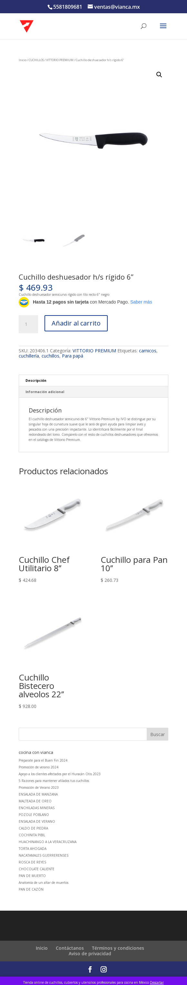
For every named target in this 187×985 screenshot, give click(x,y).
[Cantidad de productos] (28, 324)
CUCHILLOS (36, 60)
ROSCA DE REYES (32, 862)
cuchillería (29, 356)
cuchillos (50, 356)
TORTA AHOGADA (32, 848)
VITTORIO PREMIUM (60, 60)
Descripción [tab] (35, 380)
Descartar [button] (157, 982)
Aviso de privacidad (90, 953)
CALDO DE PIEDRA (33, 828)
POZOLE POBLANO (34, 814)
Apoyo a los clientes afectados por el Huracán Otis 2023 (60, 774)
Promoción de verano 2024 (38, 767)
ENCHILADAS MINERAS (36, 808)
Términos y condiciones (118, 948)
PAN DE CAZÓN (31, 889)
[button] (159, 74)
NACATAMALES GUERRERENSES (43, 855)
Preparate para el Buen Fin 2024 (43, 760)
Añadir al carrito (76, 323)
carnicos (147, 351)
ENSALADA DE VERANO (37, 821)
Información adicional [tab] (44, 392)
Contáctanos (70, 948)
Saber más (141, 302)
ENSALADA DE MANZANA (38, 794)
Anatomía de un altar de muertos (43, 882)
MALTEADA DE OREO (35, 801)
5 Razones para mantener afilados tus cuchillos (54, 780)
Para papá (72, 356)
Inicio (22, 60)
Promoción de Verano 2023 (39, 787)
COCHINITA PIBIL (32, 835)
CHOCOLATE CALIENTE (36, 869)
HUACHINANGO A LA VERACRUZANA (47, 842)
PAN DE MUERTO (32, 875)
